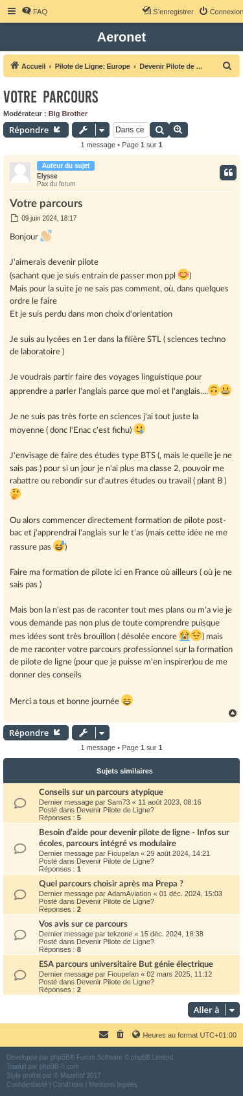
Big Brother (68, 113)
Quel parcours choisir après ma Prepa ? (111, 883)
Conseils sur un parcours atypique (101, 792)
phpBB (60, 1057)
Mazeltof (72, 1075)
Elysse (47, 176)
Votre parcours (50, 97)
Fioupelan (123, 853)
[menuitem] (34, 11)
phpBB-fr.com (59, 1066)
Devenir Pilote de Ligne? (115, 810)
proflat (32, 1075)
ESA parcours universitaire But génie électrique (126, 964)
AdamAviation (130, 893)
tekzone (120, 934)
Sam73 (119, 802)
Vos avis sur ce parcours (83, 924)
